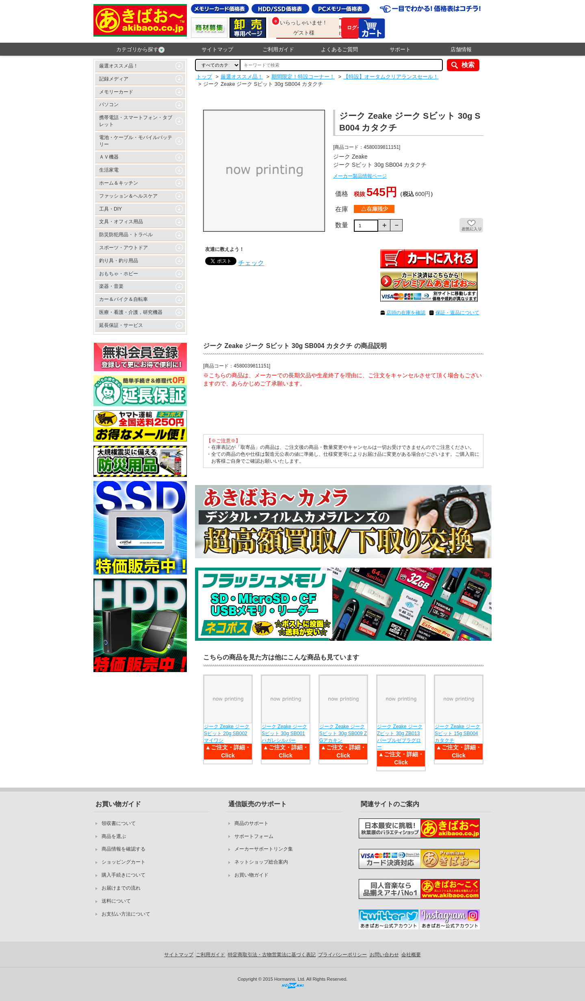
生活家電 (109, 170)
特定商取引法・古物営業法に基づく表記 (272, 954)
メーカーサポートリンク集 (263, 849)
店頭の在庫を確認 (405, 313)
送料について (116, 901)
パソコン (109, 104)
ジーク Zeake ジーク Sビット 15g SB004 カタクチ (457, 733)
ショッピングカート (123, 862)
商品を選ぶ (114, 836)
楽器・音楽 (111, 286)
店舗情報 (461, 49)
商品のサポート (251, 823)
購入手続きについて (123, 875)
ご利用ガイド (278, 49)
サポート (400, 49)
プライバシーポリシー (342, 954)
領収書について (119, 823)
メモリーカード (116, 92)
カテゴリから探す (140, 49)
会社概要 (411, 954)
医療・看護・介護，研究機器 (130, 312)
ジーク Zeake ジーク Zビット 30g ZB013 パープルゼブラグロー (399, 737)
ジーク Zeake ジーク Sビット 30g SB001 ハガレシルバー (284, 733)
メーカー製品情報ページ (360, 176)
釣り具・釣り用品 (118, 260)
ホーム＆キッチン (118, 183)
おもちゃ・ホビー (118, 273)
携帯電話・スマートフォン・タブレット (135, 121)
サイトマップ (217, 49)
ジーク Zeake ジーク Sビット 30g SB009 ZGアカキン (343, 733)
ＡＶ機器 (109, 157)
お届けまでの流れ (121, 888)
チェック (251, 262)
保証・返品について (457, 313)
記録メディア (113, 79)
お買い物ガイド (251, 875)
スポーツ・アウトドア (123, 247)
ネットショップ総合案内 (261, 862)
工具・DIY (110, 209)
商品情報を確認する (123, 849)
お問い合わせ (384, 954)
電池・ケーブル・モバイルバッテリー (135, 141)
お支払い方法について (126, 914)
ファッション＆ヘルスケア (128, 196)
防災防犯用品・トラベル (126, 234)
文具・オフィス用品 (121, 221)
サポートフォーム (253, 836)
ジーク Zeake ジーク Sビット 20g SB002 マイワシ (226, 733)
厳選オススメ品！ (118, 66)
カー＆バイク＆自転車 (123, 299)
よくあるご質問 (339, 49)
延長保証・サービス (121, 325)
